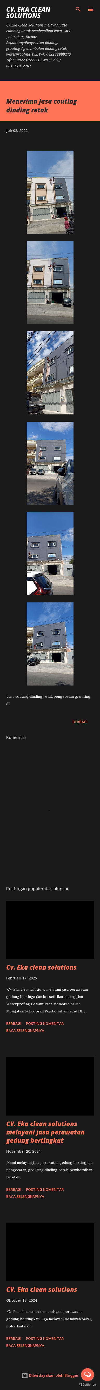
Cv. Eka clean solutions (41, 967)
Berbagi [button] (80, 721)
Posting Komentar (45, 1023)
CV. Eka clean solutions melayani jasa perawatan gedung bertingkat (45, 1132)
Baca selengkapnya (25, 1030)
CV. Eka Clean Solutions (28, 12)
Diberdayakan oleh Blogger (50, 1375)
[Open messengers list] (87, 1374)
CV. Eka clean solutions (41, 1289)
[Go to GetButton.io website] (87, 1384)
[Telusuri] (78, 9)
